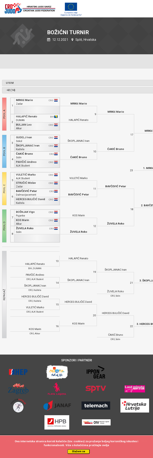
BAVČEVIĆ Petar (26, 191)
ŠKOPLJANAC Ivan (28, 145)
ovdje (105, 445)
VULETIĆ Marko (26, 174)
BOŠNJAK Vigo (25, 211)
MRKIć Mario (24, 100)
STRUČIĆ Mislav (26, 182)
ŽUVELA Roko (24, 228)
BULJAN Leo (24, 124)
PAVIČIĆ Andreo (26, 161)
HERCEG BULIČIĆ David (30, 199)
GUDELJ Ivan (24, 137)
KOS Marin (22, 220)
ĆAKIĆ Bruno (24, 153)
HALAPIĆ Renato (26, 116)
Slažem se (78, 451)
